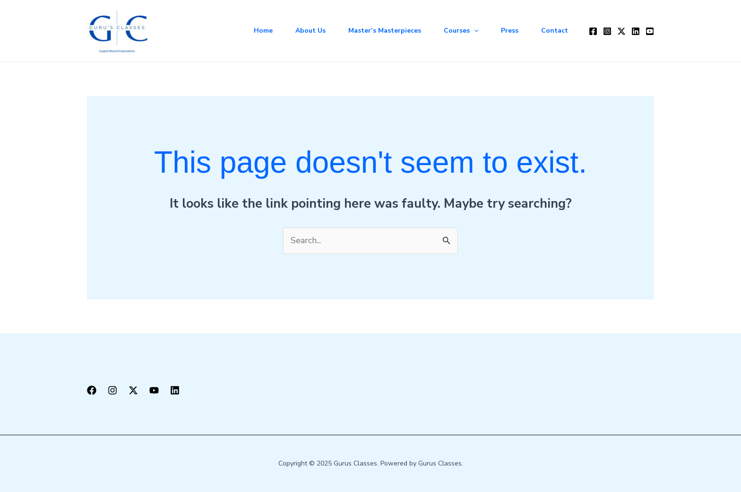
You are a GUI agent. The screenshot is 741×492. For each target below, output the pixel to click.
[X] (133, 390)
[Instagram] (607, 31)
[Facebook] (593, 31)
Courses (461, 30)
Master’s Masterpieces (384, 30)
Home (263, 30)
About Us (310, 30)
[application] (474, 30)
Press (509, 30)
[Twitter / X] (621, 31)
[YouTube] (650, 31)
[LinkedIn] (635, 31)
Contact (554, 30)
